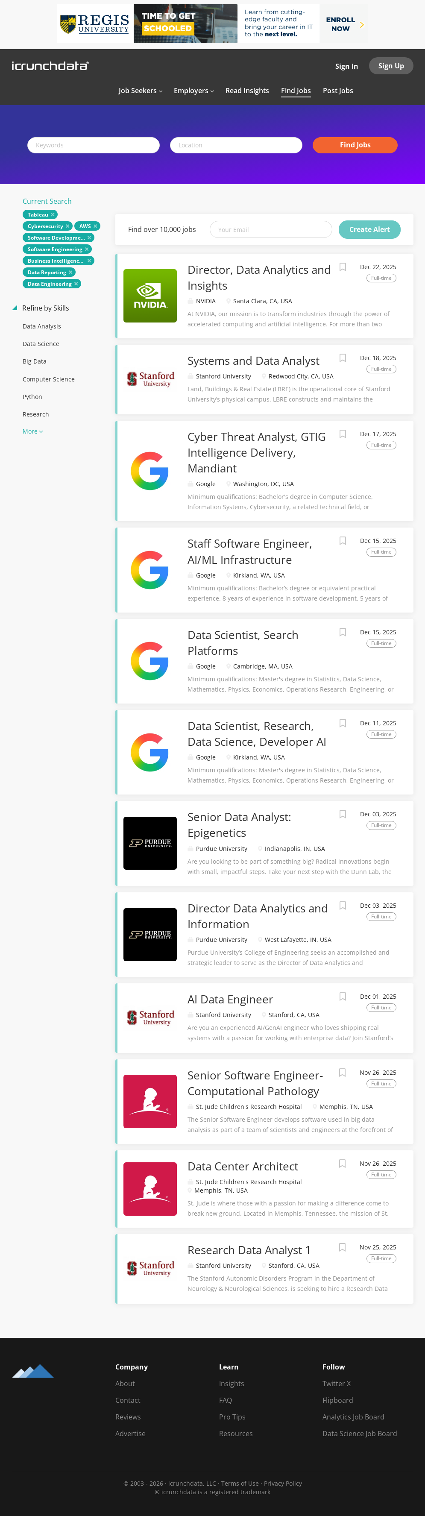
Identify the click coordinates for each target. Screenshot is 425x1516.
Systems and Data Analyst (253, 360)
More (30, 431)
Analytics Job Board (353, 1417)
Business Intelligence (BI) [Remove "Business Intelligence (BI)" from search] (60, 260)
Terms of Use (240, 1483)
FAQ (225, 1400)
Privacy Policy (283, 1483)
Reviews (128, 1417)
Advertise (130, 1433)
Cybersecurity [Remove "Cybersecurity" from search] (45, 226)
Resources (236, 1433)
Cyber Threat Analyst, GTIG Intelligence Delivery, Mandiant (257, 452)
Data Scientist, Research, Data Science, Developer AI (257, 733)
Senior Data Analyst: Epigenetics (239, 824)
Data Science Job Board (359, 1433)
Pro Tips (232, 1417)
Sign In (346, 66)
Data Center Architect (243, 1166)
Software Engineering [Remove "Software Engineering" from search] (55, 249)
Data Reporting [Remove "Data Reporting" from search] (47, 272)
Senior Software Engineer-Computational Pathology (255, 1083)
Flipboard (337, 1400)
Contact (128, 1400)
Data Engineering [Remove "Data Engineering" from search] (50, 283)
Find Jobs (355, 145)
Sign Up (391, 65)
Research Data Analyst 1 (249, 1250)
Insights (231, 1383)
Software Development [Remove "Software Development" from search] (57, 237)
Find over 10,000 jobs (162, 229)
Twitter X (336, 1383)
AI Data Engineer (230, 999)
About (125, 1383)
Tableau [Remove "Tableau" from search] (38, 214)
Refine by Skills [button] (45, 308)
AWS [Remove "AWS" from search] (85, 226)
